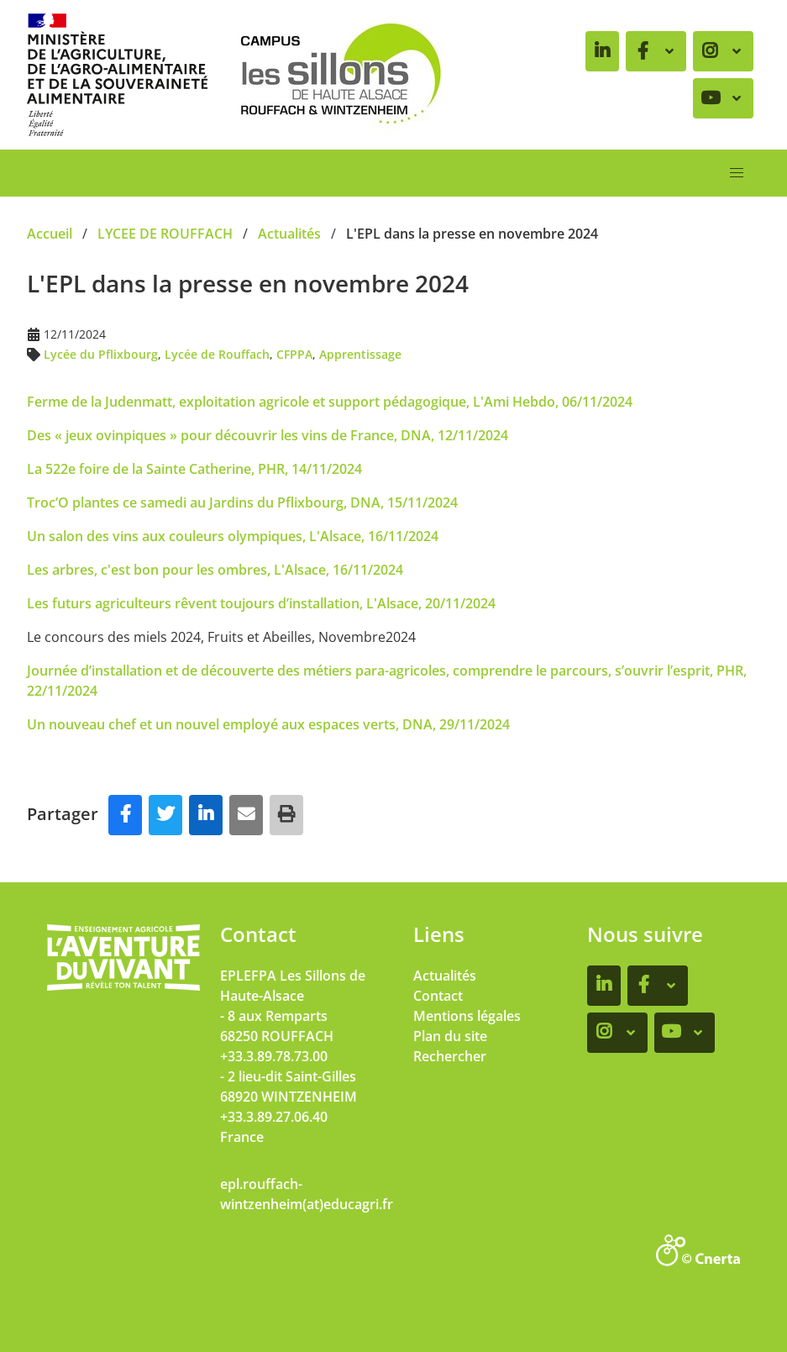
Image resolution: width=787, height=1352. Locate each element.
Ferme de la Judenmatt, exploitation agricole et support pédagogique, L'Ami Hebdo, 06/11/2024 (329, 401)
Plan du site (450, 1036)
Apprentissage (360, 354)
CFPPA (294, 354)
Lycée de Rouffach (217, 354)
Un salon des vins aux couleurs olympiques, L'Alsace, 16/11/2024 (232, 536)
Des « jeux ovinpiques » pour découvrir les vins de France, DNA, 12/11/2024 (267, 435)
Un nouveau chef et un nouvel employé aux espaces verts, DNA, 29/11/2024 (268, 724)
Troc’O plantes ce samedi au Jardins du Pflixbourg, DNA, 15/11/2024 (242, 502)
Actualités (444, 975)
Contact (438, 995)
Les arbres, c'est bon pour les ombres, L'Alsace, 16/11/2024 (217, 569)
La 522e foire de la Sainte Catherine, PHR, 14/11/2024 (194, 469)
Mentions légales (467, 1016)
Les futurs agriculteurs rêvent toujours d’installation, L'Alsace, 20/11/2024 (261, 603)
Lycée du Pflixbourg (101, 354)
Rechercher (449, 1056)
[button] (736, 173)
